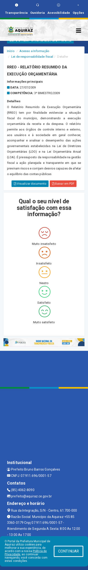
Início (11, 51)
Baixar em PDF (63, 183)
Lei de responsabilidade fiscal (32, 56)
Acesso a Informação (34, 51)
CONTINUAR (68, 551)
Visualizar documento (30, 183)
